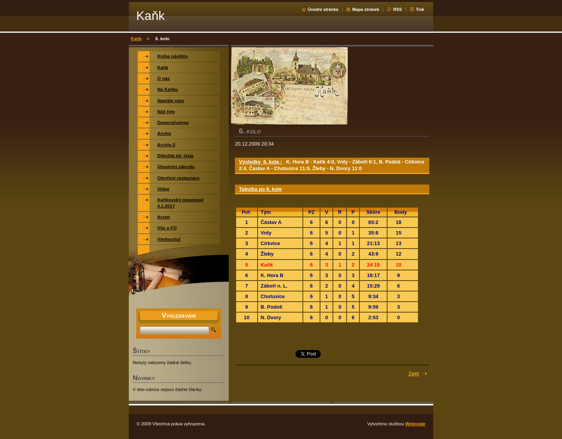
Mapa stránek (365, 9)
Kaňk (136, 38)
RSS (397, 9)
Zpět (414, 374)
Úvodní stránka (323, 9)
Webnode (415, 423)
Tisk (420, 9)
